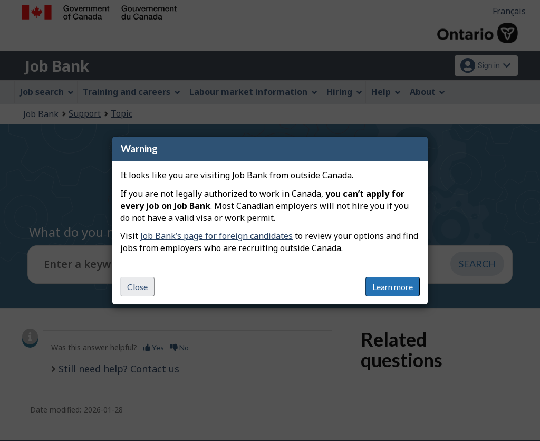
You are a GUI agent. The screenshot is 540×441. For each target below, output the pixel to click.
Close (137, 287)
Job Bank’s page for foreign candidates (216, 236)
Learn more (392, 287)
